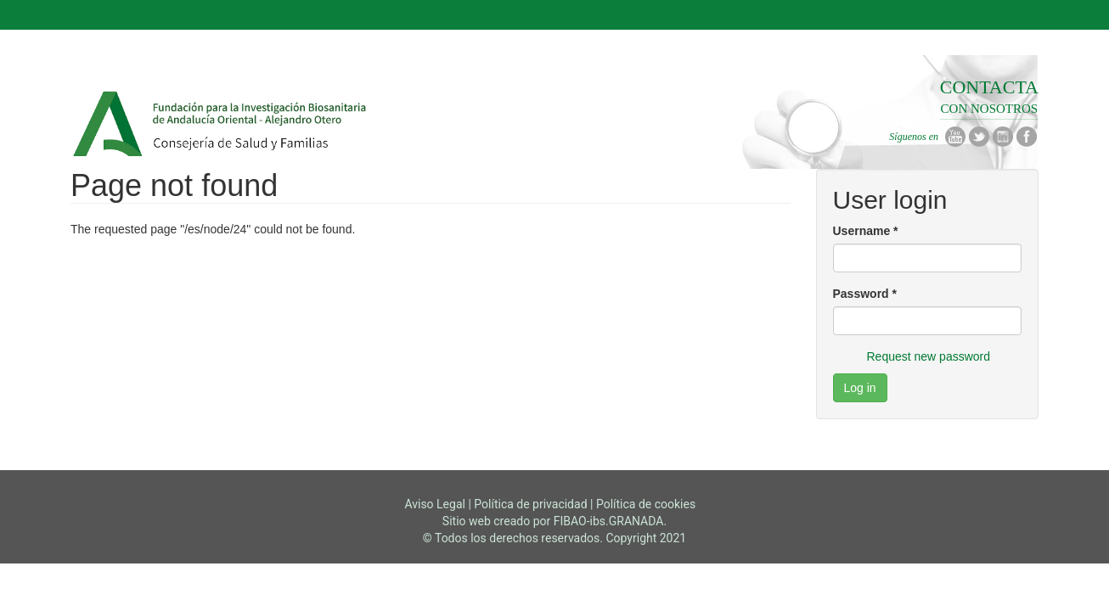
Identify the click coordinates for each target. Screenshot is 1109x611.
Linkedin (1003, 136)
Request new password (929, 356)
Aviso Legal (434, 504)
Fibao (221, 128)
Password (865, 293)
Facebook (1026, 136)
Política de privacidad (530, 504)
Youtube (955, 136)
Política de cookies (645, 504)
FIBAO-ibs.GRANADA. (610, 521)
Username (865, 231)
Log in (860, 388)
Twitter (979, 136)
